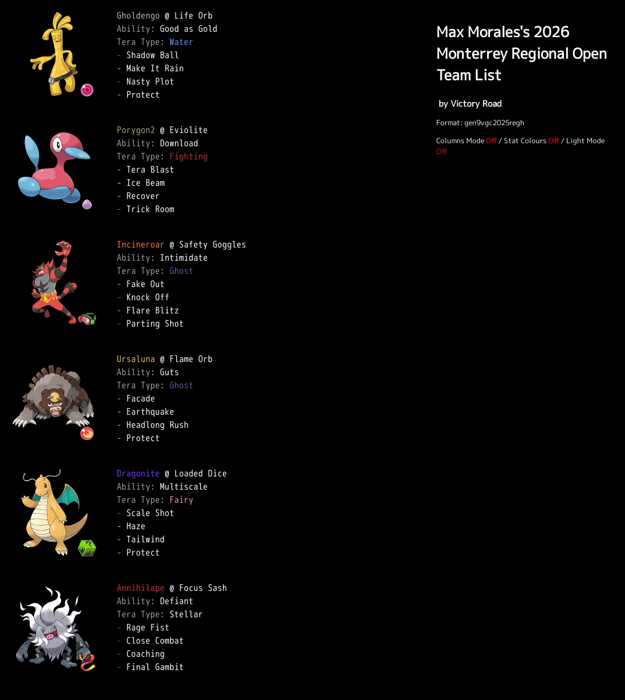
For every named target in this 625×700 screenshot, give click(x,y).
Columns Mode (460, 140)
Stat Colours (525, 140)
